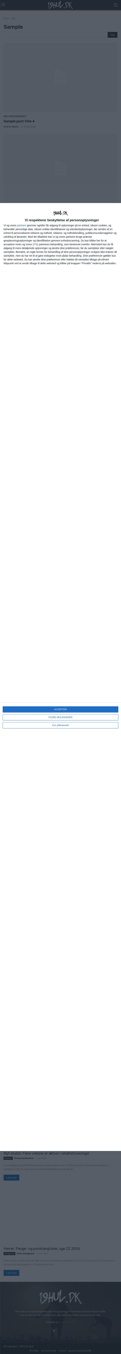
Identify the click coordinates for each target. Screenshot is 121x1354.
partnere (21, 225)
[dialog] (60, 677)
